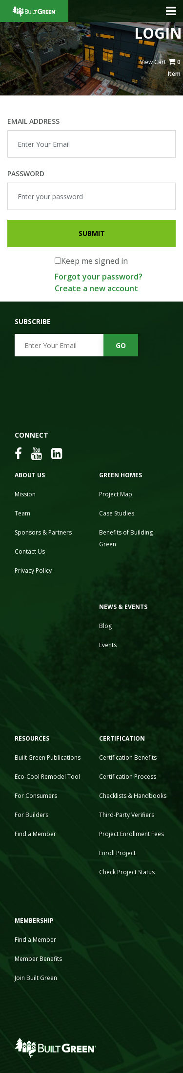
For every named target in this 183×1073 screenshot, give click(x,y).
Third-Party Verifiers (126, 815)
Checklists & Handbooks (132, 796)
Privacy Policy (33, 570)
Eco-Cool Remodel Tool (47, 776)
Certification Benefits (128, 757)
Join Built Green (36, 978)
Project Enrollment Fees (131, 834)
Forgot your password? (98, 276)
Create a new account (96, 288)
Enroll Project (117, 853)
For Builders (31, 815)
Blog (105, 626)
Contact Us (30, 551)
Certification (122, 738)
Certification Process (127, 776)
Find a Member (35, 834)
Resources (32, 738)
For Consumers (36, 796)
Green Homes (120, 475)
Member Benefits (38, 959)
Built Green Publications (48, 757)
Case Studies (116, 513)
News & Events (123, 607)
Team (22, 513)
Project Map (115, 494)
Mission (25, 494)
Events (108, 645)
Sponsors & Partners (43, 532)
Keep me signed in (94, 261)
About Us (30, 475)
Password (25, 173)
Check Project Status (127, 872)
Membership (34, 920)
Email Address (33, 121)
